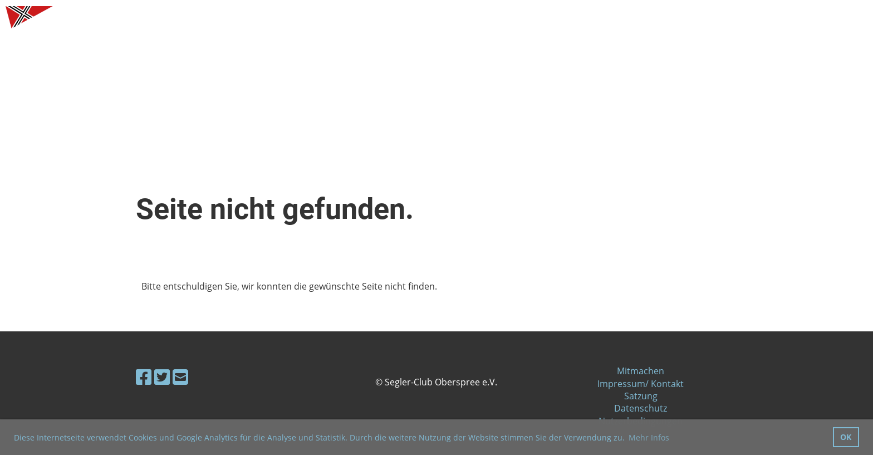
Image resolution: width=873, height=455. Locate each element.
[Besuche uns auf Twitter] (162, 377)
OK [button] (845, 437)
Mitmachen (640, 371)
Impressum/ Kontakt (640, 384)
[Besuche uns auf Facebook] (143, 377)
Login (774, 17)
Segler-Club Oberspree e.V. (135, 17)
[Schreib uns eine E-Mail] (180, 377)
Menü (834, 17)
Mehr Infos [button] (649, 437)
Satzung (641, 396)
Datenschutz (640, 408)
